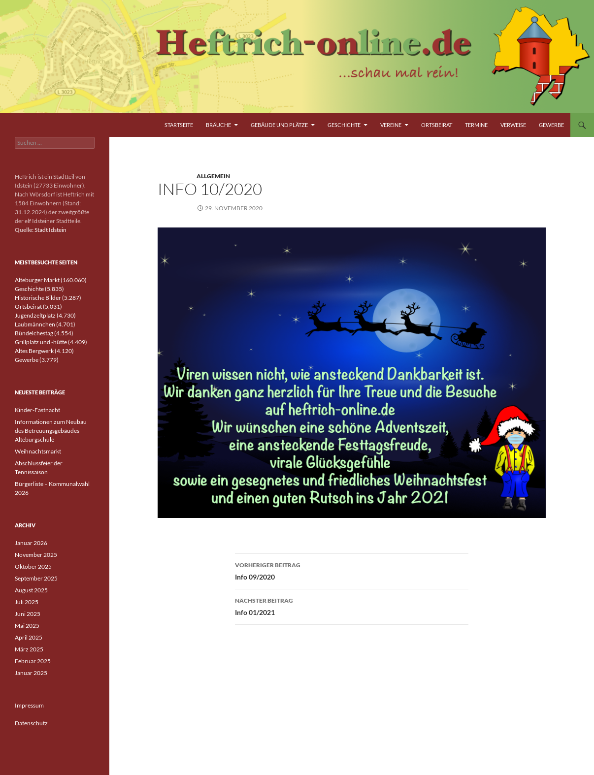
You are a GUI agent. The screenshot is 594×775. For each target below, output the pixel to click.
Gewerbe (551, 125)
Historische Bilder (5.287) (48, 297)
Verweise (513, 125)
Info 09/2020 (351, 570)
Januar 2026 (31, 543)
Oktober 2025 (33, 566)
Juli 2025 (26, 602)
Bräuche (218, 125)
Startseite (179, 125)
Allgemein (213, 176)
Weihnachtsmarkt (38, 451)
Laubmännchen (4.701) (45, 324)
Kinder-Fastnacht (37, 410)
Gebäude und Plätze (279, 125)
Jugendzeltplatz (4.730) (45, 315)
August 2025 (31, 590)
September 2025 (36, 578)
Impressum (29, 705)
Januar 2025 (31, 673)
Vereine (390, 125)
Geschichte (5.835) (39, 288)
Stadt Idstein (50, 229)
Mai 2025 (27, 625)
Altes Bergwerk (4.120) (44, 351)
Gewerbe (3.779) (37, 359)
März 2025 (29, 649)
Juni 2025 (27, 613)
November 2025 (36, 554)
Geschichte (344, 125)
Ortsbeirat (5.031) (38, 306)
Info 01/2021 (351, 605)
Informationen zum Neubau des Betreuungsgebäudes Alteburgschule (51, 430)
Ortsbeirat (436, 125)
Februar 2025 (33, 661)
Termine (476, 125)
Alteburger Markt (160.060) (51, 280)
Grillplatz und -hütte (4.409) (51, 342)
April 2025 (28, 637)
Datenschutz (31, 723)
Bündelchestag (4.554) (44, 333)
